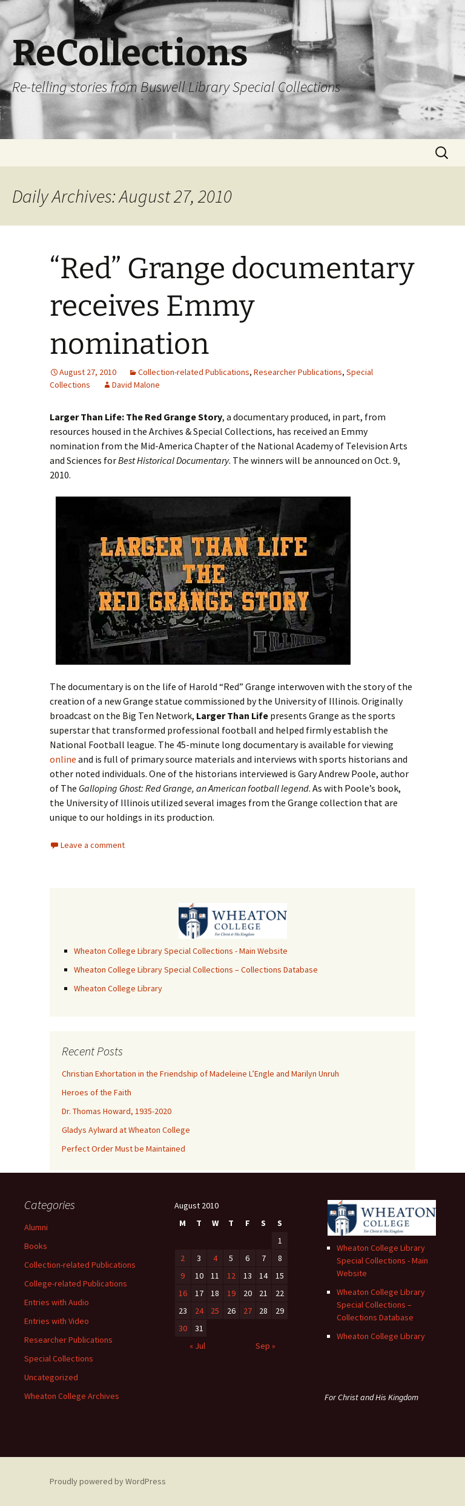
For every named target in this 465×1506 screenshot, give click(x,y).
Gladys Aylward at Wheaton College (126, 1129)
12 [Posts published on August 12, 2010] (231, 1275)
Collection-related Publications (193, 372)
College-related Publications (75, 1283)
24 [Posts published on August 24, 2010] (199, 1310)
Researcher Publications (298, 372)
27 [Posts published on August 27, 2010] (247, 1310)
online (63, 759)
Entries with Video (56, 1320)
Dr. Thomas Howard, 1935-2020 (116, 1111)
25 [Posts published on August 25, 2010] (215, 1310)
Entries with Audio (56, 1302)
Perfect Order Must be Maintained (123, 1148)
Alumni (36, 1227)
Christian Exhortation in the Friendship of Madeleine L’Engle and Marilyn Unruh (200, 1073)
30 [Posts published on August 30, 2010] (183, 1328)
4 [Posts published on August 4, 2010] (215, 1258)
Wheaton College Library (118, 988)
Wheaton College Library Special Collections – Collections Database (196, 969)
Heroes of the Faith (96, 1092)
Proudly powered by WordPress (108, 1481)
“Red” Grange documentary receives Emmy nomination (232, 306)
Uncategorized (51, 1377)
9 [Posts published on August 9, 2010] (182, 1275)
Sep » (265, 1345)
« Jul (197, 1345)
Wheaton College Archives (71, 1395)
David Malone (136, 384)
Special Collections (58, 1358)
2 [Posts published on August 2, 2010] (182, 1258)
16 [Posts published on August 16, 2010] (183, 1293)
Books (35, 1245)
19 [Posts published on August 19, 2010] (231, 1293)
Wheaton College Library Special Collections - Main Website (181, 950)
